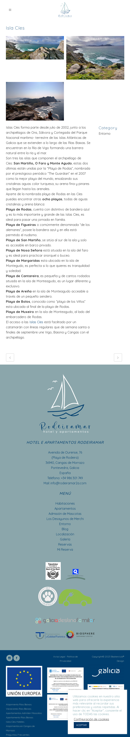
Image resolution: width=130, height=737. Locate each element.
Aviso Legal (59, 656)
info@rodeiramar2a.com (68, 483)
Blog (65, 529)
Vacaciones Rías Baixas (18, 708)
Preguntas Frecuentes (17, 734)
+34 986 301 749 (72, 478)
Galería (65, 539)
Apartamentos (65, 509)
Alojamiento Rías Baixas (19, 704)
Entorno (65, 524)
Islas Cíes (35, 322)
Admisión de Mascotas (65, 514)
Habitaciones (65, 503)
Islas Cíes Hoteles (15, 721)
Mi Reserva (65, 549)
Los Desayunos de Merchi (65, 519)
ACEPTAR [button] (81, 725)
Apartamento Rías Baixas (19, 717)
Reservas (65, 544)
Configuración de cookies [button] (91, 719)
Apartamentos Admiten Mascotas (24, 713)
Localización (65, 534)
